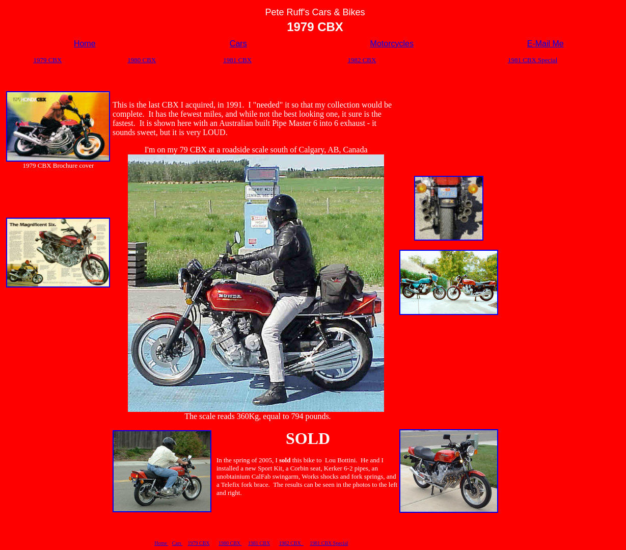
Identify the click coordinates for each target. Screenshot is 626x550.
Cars (238, 43)
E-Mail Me (545, 43)
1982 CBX (291, 543)
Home (161, 543)
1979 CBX (198, 543)
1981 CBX (259, 543)
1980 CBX (230, 543)
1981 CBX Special (329, 543)
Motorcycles (392, 43)
